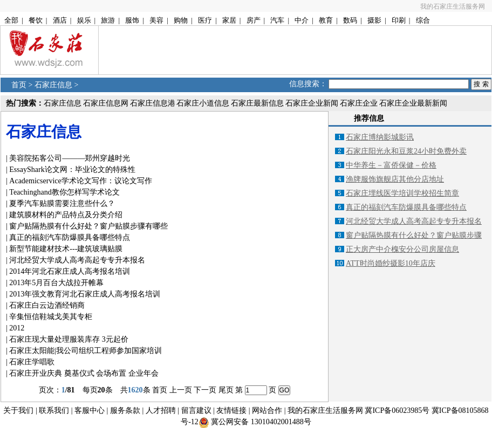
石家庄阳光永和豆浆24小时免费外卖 (406, 151)
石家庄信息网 (105, 103)
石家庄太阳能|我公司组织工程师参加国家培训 (85, 351)
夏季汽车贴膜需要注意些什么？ (62, 203)
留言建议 (196, 410)
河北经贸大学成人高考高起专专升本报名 (77, 260)
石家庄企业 (359, 103)
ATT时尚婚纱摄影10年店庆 (390, 263)
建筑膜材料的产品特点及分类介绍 (65, 215)
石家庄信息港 (152, 103)
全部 (11, 20)
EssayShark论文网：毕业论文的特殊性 (72, 169)
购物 (181, 20)
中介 (302, 20)
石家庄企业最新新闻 (413, 103)
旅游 (108, 20)
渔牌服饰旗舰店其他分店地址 (395, 179)
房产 (254, 20)
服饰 (132, 20)
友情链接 (231, 410)
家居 (229, 20)
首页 (18, 85)
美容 (156, 20)
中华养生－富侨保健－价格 (391, 165)
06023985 (407, 410)
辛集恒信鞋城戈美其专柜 (50, 317)
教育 (326, 20)
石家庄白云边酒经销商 (47, 305)
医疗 (205, 20)
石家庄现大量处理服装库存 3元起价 (68, 339)
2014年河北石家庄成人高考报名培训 (69, 271)
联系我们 (54, 410)
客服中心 (89, 410)
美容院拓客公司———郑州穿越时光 (69, 158)
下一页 (205, 390)
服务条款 (125, 410)
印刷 (399, 20)
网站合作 (267, 410)
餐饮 (36, 20)
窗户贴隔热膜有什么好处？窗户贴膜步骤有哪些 (88, 226)
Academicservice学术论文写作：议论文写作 (80, 181)
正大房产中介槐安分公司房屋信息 (402, 249)
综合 (423, 20)
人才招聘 (161, 410)
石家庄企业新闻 (311, 103)
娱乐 (84, 20)
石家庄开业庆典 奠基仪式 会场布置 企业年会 (84, 373)
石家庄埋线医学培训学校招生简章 (402, 193)
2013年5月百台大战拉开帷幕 (56, 283)
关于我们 (18, 410)
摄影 (374, 20)
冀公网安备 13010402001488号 (261, 422)
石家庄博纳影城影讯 (380, 137)
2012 (16, 328)
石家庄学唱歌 (31, 362)
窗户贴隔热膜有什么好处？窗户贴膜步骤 (414, 235)
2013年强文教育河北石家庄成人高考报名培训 (84, 294)
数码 (350, 20)
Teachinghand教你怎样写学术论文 (64, 192)
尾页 (226, 390)
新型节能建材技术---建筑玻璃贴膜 (65, 249)
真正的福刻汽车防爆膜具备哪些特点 (69, 237)
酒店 (60, 20)
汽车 (277, 20)
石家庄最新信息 (257, 103)
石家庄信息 (53, 85)
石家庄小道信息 (202, 103)
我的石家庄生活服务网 (452, 6)
